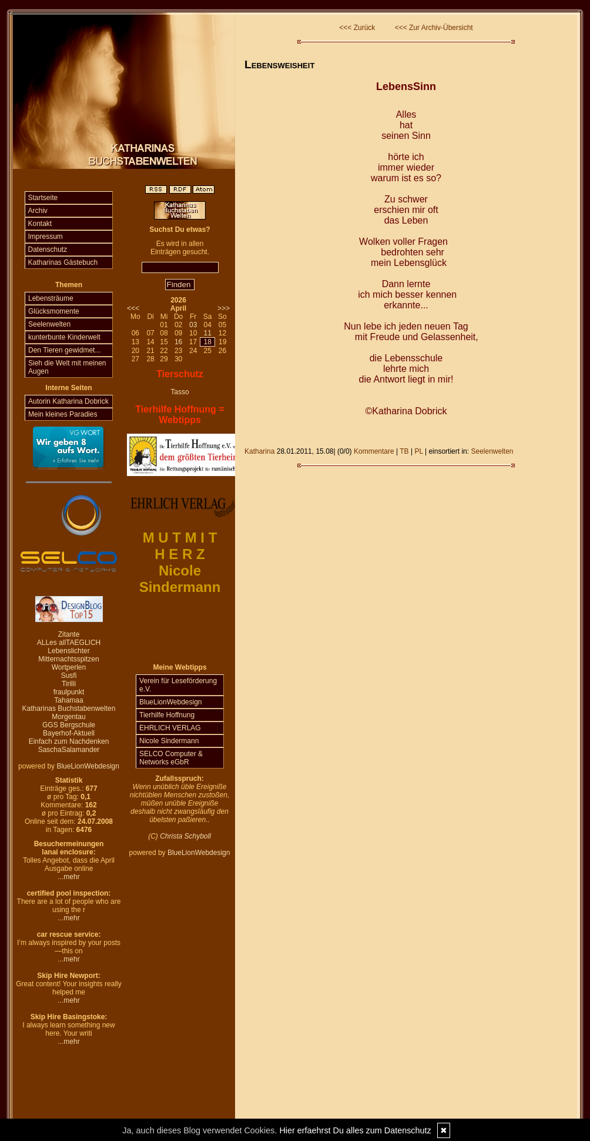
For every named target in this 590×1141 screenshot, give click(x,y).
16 (178, 342)
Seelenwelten (49, 324)
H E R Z (180, 554)
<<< (133, 308)
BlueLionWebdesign (87, 766)
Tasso (179, 392)
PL (418, 451)
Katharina (259, 451)
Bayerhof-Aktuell (69, 733)
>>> (223, 308)
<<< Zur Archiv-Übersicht (434, 28)
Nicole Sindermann (169, 741)
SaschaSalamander (69, 750)
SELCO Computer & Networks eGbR (171, 758)
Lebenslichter (68, 651)
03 (193, 325)
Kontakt (40, 223)
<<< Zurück (357, 28)
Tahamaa (68, 700)
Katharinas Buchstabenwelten (69, 708)
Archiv (38, 211)
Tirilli (69, 684)
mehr (71, 877)
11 (207, 333)
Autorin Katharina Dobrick (68, 401)
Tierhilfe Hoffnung (167, 715)
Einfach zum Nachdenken (69, 741)
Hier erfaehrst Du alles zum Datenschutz (355, 1130)
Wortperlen (69, 667)
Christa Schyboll (185, 836)
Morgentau (68, 717)
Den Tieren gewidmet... (64, 350)
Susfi (69, 675)
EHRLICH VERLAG (170, 728)
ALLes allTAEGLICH (69, 642)
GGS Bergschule (68, 725)
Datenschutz (48, 249)
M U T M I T (180, 537)
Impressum (45, 236)
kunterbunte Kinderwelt (64, 337)
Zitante (69, 634)
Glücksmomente (53, 311)
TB (404, 451)
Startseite (43, 198)
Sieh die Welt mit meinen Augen (67, 367)
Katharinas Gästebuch (63, 262)
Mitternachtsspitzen (68, 659)
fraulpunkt (69, 692)
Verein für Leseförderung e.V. (178, 685)
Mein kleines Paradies (62, 414)
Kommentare (374, 451)
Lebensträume (50, 298)
